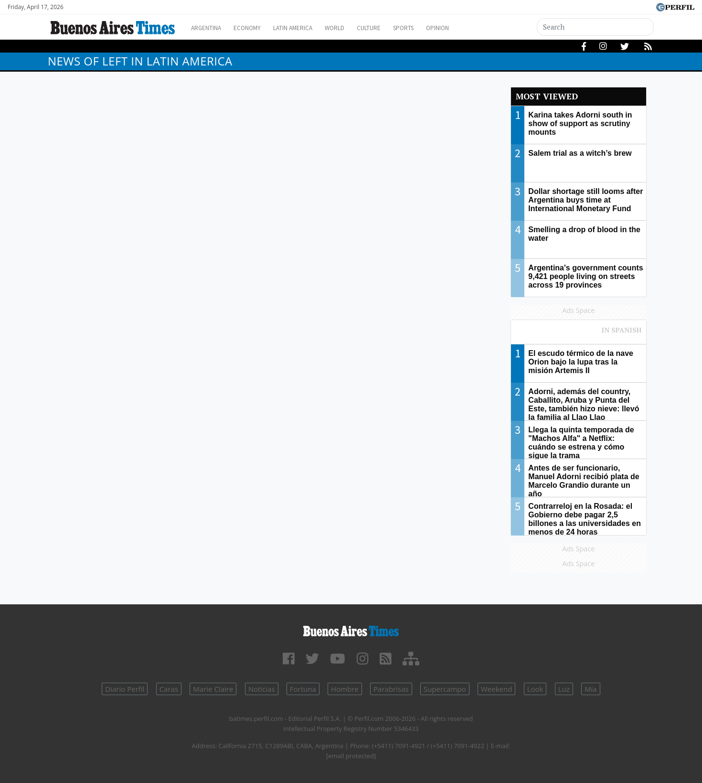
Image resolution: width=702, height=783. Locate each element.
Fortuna (303, 689)
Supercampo (445, 689)
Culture (392, 27)
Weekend (496, 689)
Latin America (306, 27)
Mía (591, 689)
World (353, 27)
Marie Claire (213, 689)
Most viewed (547, 96)
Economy (254, 27)
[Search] (595, 27)
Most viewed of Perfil (579, 334)
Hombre (345, 689)
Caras (169, 689)
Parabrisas (391, 689)
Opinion (470, 27)
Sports (431, 27)
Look (535, 689)
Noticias (261, 689)
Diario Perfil (124, 689)
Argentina (209, 27)
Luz (564, 689)
